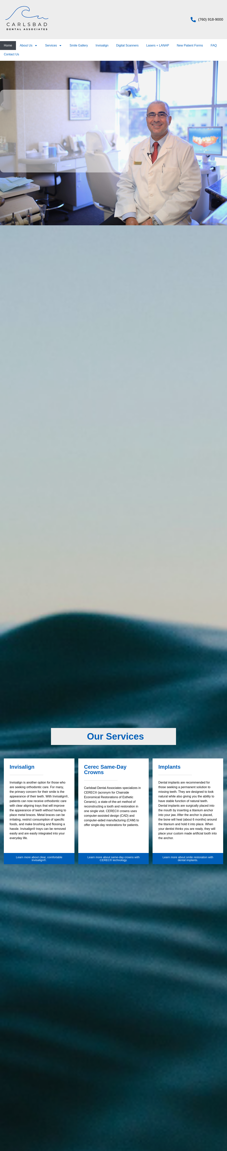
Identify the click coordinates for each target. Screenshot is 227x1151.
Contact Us (11, 54)
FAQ (214, 45)
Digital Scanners (127, 45)
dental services (92, 146)
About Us (29, 45)
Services (53, 45)
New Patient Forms (190, 45)
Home (8, 45)
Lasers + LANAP (157, 45)
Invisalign (102, 45)
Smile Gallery (79, 45)
